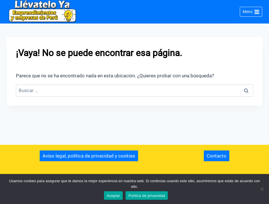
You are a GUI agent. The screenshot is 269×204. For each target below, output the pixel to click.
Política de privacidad (146, 196)
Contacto (216, 156)
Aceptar (113, 196)
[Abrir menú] (251, 12)
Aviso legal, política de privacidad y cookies (89, 156)
